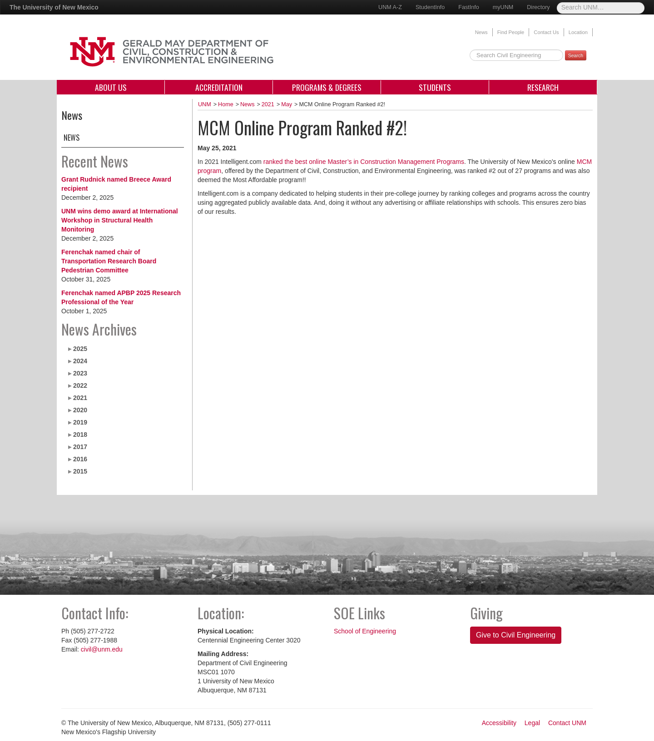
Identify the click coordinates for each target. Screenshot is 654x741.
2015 (80, 471)
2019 (80, 422)
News (481, 32)
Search (575, 55)
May (286, 104)
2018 (80, 434)
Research (543, 87)
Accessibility (499, 722)
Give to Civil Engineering (515, 635)
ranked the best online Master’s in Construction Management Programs (363, 161)
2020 (80, 410)
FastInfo (468, 7)
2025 (80, 348)
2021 (80, 397)
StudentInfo (430, 7)
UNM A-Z (390, 7)
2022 (80, 385)
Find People (511, 32)
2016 (80, 459)
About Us (111, 87)
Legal (532, 722)
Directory (538, 7)
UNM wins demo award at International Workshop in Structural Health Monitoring (119, 220)
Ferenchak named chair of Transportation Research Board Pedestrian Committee (108, 261)
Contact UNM (567, 722)
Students (435, 87)
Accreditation (219, 87)
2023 (80, 373)
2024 (80, 361)
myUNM (503, 7)
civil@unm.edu (102, 649)
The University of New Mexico (54, 7)
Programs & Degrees (327, 87)
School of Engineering (365, 631)
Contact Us (546, 32)
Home (225, 104)
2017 (80, 446)
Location (578, 32)
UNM (204, 104)
